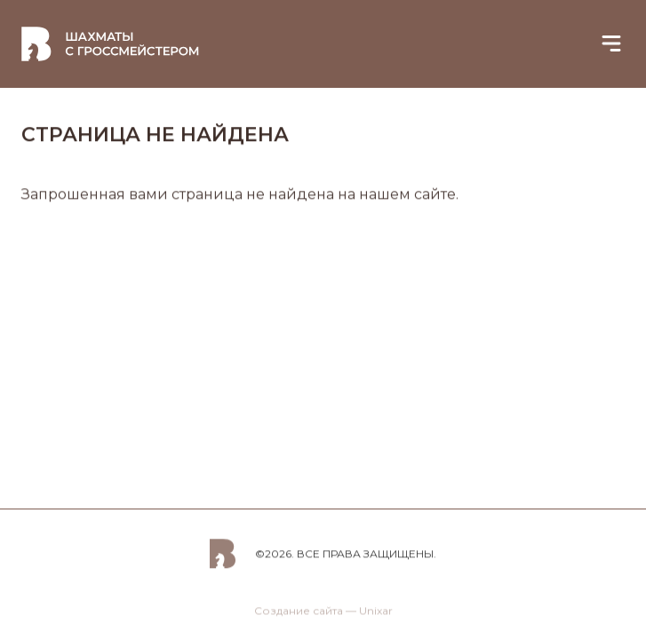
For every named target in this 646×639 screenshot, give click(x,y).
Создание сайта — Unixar (323, 614)
